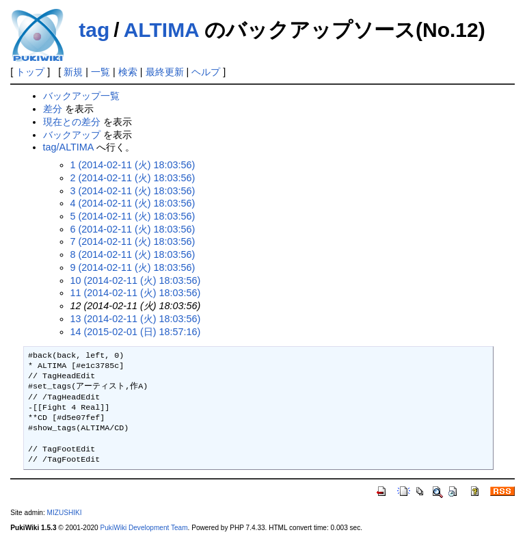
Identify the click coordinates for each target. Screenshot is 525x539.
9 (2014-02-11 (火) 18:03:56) (133, 267)
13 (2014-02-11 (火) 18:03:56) (135, 318)
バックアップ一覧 (81, 95)
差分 (52, 108)
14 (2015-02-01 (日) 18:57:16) (135, 331)
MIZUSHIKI (64, 512)
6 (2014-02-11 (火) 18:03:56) (133, 229)
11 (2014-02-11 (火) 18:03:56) (135, 292)
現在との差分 (71, 121)
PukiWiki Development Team (144, 527)
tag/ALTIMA (68, 147)
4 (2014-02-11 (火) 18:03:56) (133, 203)
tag (94, 29)
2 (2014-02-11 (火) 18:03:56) (133, 177)
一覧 (100, 71)
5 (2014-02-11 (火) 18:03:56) (133, 216)
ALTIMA (161, 29)
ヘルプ (205, 71)
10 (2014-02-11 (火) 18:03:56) (135, 280)
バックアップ (71, 134)
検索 (127, 71)
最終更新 (165, 71)
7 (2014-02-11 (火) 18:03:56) (133, 241)
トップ (30, 71)
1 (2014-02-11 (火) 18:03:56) (133, 164)
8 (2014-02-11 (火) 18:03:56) (133, 254)
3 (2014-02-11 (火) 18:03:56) (133, 190)
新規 (73, 71)
